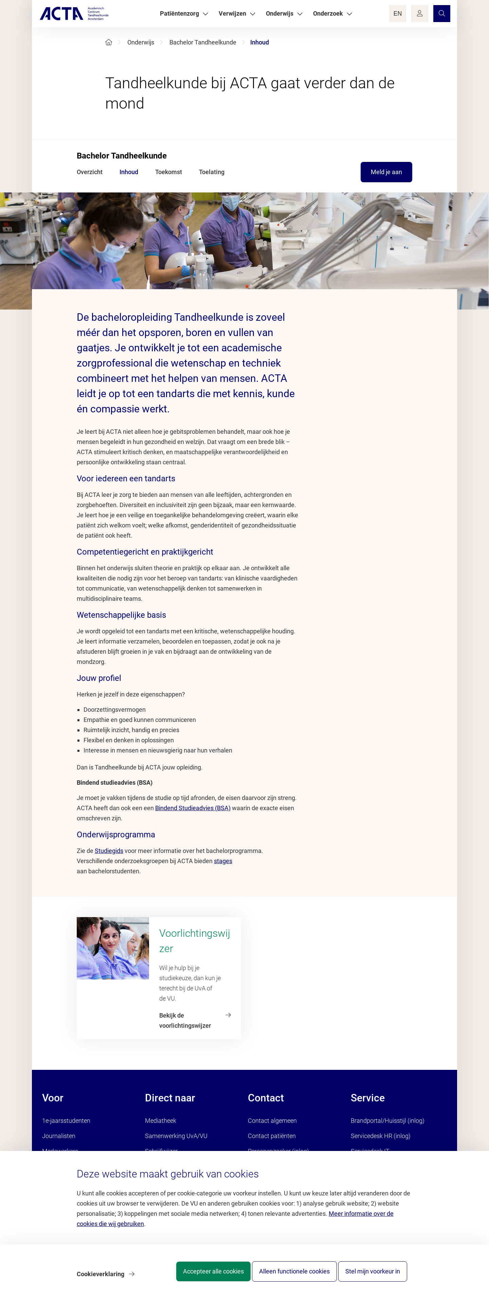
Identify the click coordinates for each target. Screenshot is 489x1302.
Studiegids (109, 850)
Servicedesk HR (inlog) (381, 1135)
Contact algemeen (272, 1120)
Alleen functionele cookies (287, 1276)
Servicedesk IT (370, 1151)
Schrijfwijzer (161, 1151)
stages (223, 860)
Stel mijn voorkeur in (372, 1276)
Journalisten (58, 1135)
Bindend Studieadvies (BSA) (193, 808)
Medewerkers (60, 1151)
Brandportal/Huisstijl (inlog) (387, 1120)
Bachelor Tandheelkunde (202, 42)
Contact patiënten (272, 1135)
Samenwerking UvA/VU (176, 1135)
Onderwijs (140, 42)
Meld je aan (386, 171)
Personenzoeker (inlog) (278, 1151)
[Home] (108, 42)
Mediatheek (160, 1120)
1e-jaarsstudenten (66, 1120)
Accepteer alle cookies (199, 1276)
